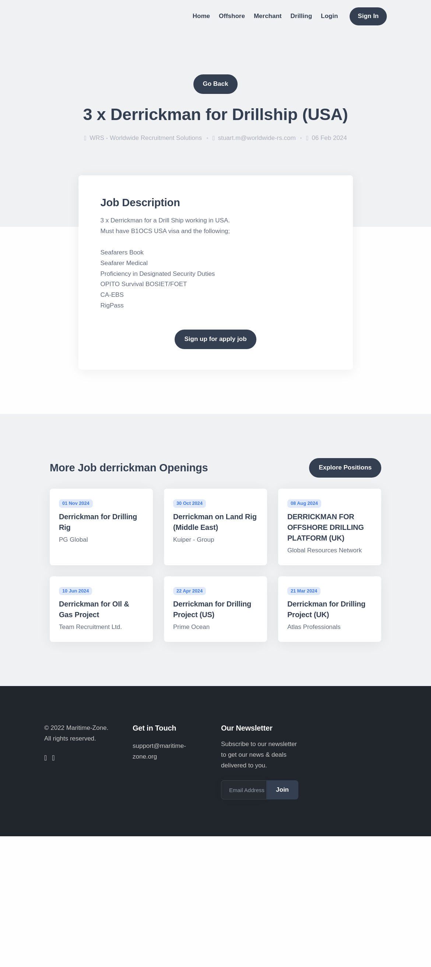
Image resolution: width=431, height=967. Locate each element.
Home (201, 16)
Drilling (301, 16)
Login (329, 16)
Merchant (268, 16)
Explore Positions (345, 467)
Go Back (215, 83)
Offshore (232, 16)
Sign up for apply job (215, 338)
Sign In (368, 16)
